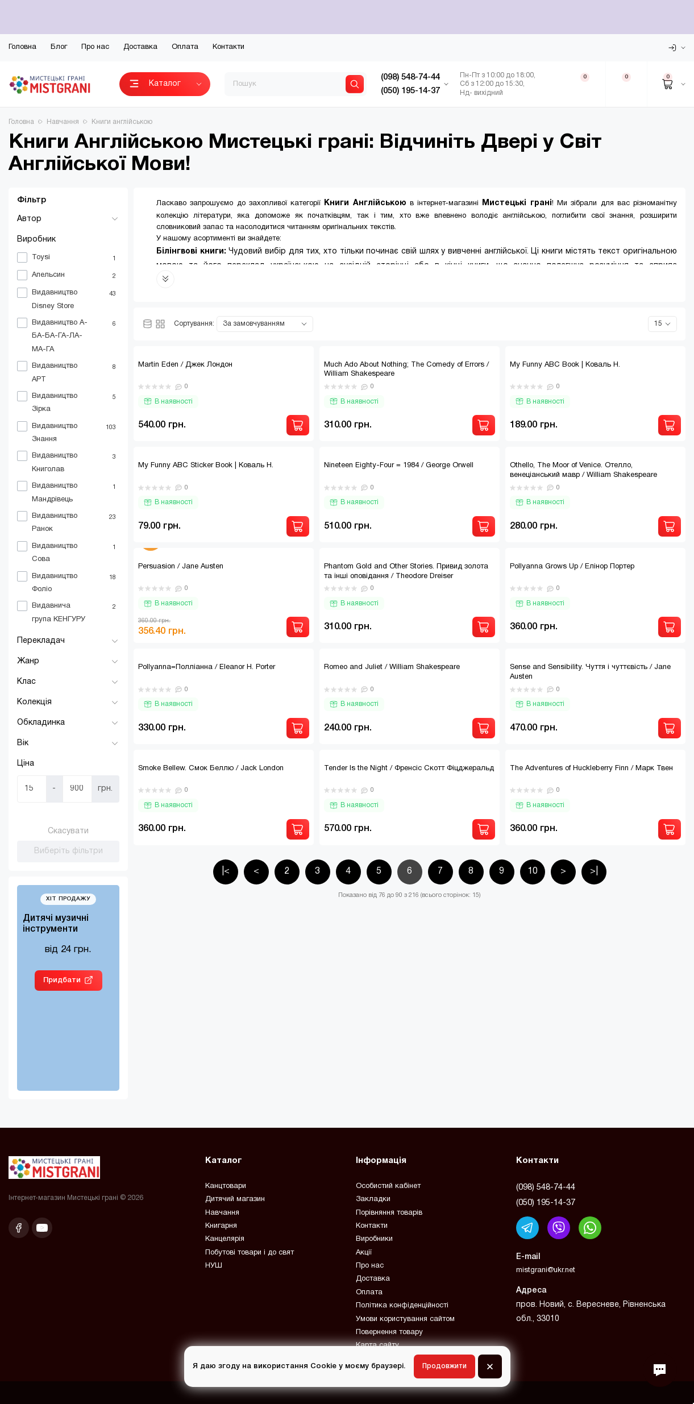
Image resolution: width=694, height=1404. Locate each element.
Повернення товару (389, 1332)
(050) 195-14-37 (545, 1203)
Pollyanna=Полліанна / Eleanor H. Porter (206, 667)
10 (532, 871)
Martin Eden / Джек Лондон (185, 365)
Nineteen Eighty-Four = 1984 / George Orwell (398, 465)
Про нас (95, 47)
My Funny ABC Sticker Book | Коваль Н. (205, 465)
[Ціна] (32, 789)
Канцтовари (225, 1186)
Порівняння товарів (389, 1213)
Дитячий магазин (235, 1199)
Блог (59, 47)
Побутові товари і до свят (249, 1252)
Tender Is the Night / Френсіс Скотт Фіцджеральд (409, 768)
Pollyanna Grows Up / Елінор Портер (572, 566)
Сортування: (194, 324)
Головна (22, 47)
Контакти (228, 47)
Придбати (62, 980)
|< (226, 871)
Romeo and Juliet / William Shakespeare (392, 667)
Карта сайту (377, 1345)
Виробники (374, 1239)
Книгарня (221, 1226)
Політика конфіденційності (402, 1305)
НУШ (213, 1265)
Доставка (140, 47)
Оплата (185, 47)
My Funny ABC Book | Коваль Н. (565, 365)
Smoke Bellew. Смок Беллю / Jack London (211, 768)
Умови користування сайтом (405, 1319)
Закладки (373, 1199)
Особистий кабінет (388, 1186)
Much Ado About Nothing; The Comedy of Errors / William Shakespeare (406, 370)
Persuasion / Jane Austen (180, 566)
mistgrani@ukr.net (545, 1270)
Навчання (222, 1213)
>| (594, 871)
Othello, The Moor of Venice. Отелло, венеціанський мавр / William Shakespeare (583, 470)
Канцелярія (224, 1239)
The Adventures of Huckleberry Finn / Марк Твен (591, 768)
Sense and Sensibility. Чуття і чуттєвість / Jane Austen (590, 672)
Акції (364, 1252)
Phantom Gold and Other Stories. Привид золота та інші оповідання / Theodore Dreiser (406, 571)
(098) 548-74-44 (545, 1187)
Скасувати (68, 831)
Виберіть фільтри (68, 851)
